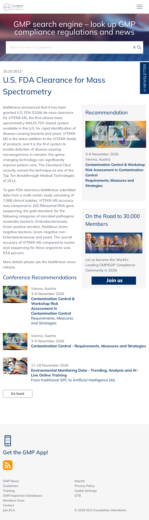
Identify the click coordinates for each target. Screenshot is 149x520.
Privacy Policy (84, 486)
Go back (17, 393)
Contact (8, 505)
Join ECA (9, 510)
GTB (77, 495)
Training (9, 491)
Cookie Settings (85, 491)
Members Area (13, 500)
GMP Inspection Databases (22, 495)
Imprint (79, 481)
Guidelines (10, 486)
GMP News (11, 481)
